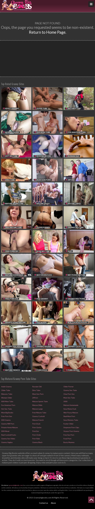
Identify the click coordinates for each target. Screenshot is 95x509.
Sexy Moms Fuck (69, 409)
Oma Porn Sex (68, 394)
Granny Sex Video (8, 439)
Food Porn (67, 439)
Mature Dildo (37, 405)
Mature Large (37, 409)
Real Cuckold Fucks (8, 435)
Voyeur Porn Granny (71, 431)
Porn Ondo (36, 435)
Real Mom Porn (69, 416)
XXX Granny (6, 420)
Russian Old (37, 386)
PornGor (35, 431)
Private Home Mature (9, 427)
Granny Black (37, 442)
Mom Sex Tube (69, 398)
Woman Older (6, 398)
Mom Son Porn (38, 394)
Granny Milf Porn (7, 424)
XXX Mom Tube (7, 401)
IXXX (65, 401)
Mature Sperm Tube (40, 401)
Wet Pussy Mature (70, 413)
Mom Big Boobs (7, 413)
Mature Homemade (70, 405)
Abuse (53, 503)
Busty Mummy (68, 442)
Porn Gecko (36, 427)
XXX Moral (5, 431)
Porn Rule (36, 439)
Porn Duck (36, 424)
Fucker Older (68, 424)
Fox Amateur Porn (8, 405)
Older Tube (5, 390)
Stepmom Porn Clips (71, 427)
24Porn (35, 398)
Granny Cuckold (38, 416)
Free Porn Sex (6, 416)
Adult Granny (6, 386)
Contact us (43, 503)
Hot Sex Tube (6, 409)
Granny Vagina (6, 442)
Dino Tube (36, 390)
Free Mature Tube (39, 413)
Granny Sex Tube (70, 390)
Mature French (38, 420)
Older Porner (68, 386)
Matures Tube (6, 394)
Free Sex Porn (68, 435)
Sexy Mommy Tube (70, 420)
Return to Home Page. (47, 32)
